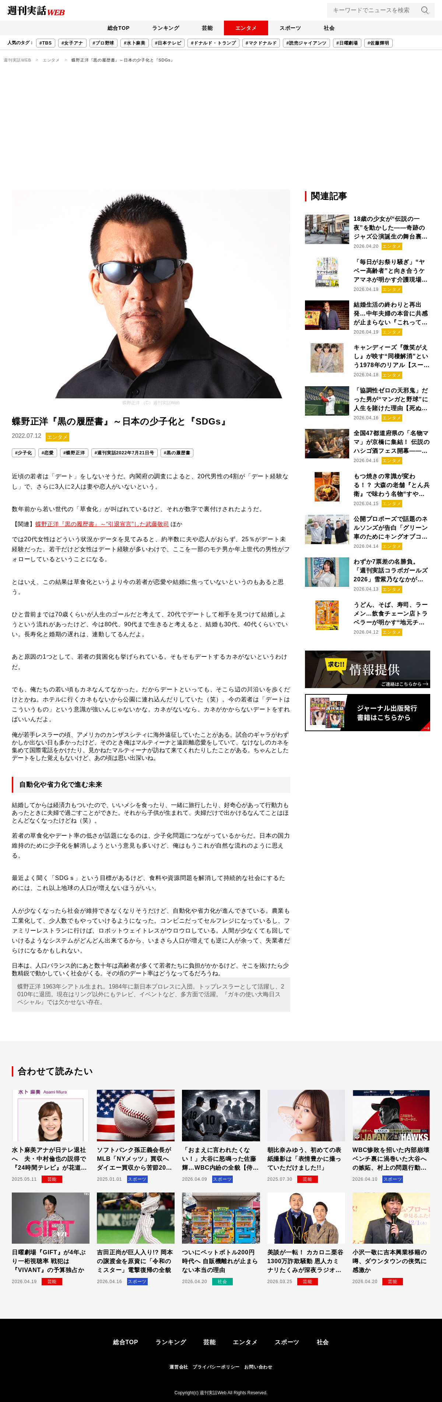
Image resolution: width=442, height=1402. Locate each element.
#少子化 (23, 452)
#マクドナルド (261, 43)
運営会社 (178, 1367)
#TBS (45, 43)
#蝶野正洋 (74, 452)
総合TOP (116, 28)
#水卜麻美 (134, 43)
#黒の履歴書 (177, 452)
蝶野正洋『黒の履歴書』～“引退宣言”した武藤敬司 (102, 524)
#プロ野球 (104, 43)
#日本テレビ (168, 43)
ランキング (164, 28)
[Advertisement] (221, 134)
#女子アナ (72, 43)
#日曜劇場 (347, 43)
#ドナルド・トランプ (213, 43)
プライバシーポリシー (216, 1367)
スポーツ (292, 28)
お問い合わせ (258, 1367)
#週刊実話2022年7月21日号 (124, 452)
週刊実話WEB (17, 60)
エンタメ (246, 28)
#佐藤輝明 (378, 43)
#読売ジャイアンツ (306, 43)
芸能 (206, 28)
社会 (331, 28)
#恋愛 (48, 452)
